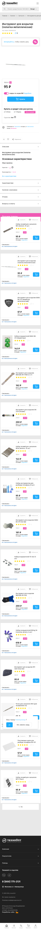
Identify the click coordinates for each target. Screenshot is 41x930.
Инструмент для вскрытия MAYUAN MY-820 (25, 594)
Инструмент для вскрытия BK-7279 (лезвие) (26, 410)
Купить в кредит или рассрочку (18, 109)
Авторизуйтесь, (9, 42)
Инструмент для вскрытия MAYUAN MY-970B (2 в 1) (25, 374)
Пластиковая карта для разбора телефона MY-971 (27, 741)
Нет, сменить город (23, 725)
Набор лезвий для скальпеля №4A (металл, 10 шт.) (26, 447)
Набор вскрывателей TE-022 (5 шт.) (25, 557)
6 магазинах (30, 126)
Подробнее (27, 93)
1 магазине (17, 126)
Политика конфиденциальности (11, 900)
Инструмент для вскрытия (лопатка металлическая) (27, 262)
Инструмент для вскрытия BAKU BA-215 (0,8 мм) (27, 521)
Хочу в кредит (30, 112)
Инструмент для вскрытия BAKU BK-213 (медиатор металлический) (29, 299)
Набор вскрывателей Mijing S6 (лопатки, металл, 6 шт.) (26, 631)
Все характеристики (9, 176)
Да (9, 725)
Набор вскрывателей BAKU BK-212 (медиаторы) (25, 337)
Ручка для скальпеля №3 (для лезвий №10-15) (26, 705)
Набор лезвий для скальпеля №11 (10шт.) (26, 778)
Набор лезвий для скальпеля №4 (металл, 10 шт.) (26, 225)
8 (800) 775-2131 (11, 881)
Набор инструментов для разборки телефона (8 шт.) (25, 484)
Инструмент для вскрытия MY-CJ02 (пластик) (25, 668)
